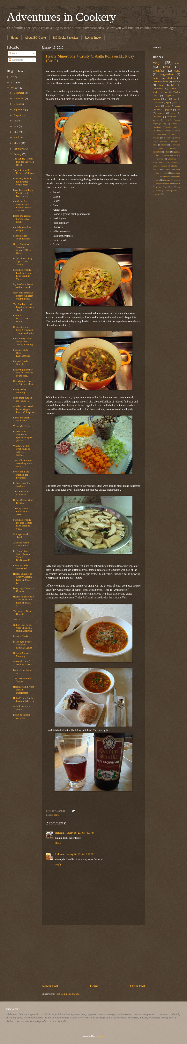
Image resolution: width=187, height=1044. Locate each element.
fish (175, 102)
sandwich (157, 116)
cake (175, 99)
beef (166, 99)
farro (158, 155)
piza (157, 176)
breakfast (158, 70)
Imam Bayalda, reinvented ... (21, 567)
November (19, 98)
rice (178, 109)
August (17, 115)
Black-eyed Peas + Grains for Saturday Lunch (22, 644)
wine (167, 191)
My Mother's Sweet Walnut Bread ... (23, 286)
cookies (160, 148)
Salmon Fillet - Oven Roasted (21, 237)
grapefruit (172, 159)
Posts (13, 53)
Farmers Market (21, 636)
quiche (169, 183)
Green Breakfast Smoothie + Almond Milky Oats (22, 248)
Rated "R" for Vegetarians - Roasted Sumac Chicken (22, 206)
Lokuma (59, 854)
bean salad (161, 134)
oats (157, 173)
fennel (166, 155)
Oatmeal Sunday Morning (21, 654)
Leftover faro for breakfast (21, 484)
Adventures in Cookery (61, 16)
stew (160, 85)
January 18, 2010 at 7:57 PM (80, 832)
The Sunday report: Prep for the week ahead (23, 307)
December (19, 92)
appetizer (170, 95)
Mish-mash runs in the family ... (22, 399)
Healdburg (157, 127)
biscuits (156, 138)
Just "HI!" (18, 619)
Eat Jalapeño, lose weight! (22, 229)
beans (174, 134)
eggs (168, 102)
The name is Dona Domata (22, 612)
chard (155, 145)
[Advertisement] (93, 954)
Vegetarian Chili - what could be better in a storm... (22, 450)
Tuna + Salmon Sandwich (20, 493)
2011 (13, 82)
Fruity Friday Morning (19, 391)
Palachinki (157, 131)
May (16, 132)
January (18, 154)
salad (177, 63)
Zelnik (177, 131)
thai (171, 187)
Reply (58, 843)
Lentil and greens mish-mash (21, 419)
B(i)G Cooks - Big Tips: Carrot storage (22, 261)
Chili (167, 120)
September (19, 109)
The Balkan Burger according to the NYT (22, 463)
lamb (155, 166)
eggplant (176, 152)
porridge (166, 180)
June (16, 126)
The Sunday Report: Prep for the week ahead (23, 161)
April (16, 137)
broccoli (167, 138)
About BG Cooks (35, 37)
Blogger (99, 1036)
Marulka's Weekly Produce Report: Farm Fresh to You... (22, 274)
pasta (167, 106)
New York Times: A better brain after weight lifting (23, 295)
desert (156, 81)
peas (159, 109)
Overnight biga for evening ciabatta (22, 663)
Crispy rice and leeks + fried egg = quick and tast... (23, 330)
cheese (164, 145)
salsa (173, 113)
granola (160, 159)
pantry (165, 173)
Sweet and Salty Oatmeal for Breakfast (21, 474)
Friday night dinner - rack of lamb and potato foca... (23, 372)
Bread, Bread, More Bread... (23, 501)
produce (177, 180)
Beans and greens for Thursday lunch (22, 218)
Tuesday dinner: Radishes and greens (21, 511)
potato (173, 88)
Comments (16, 59)
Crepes (174, 124)
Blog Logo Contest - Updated (23, 590)
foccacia (177, 155)
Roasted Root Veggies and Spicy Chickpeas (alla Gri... (23, 436)
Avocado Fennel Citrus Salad (21, 544)
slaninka (59, 832)
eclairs (167, 152)
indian (156, 78)
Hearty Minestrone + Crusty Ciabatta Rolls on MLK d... (23, 578)
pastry (177, 106)
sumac (177, 183)
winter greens (160, 92)
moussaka (168, 169)
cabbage (163, 141)
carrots (174, 141)
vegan (157, 62)
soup (56, 815)
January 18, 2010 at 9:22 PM (80, 854)
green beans (157, 162)
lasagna (164, 166)
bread (166, 66)
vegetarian (166, 74)
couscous (172, 148)
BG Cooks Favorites (65, 37)
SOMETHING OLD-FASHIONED (21, 352)
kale (173, 85)
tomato (158, 191)
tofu (178, 187)
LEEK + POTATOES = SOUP (21, 318)
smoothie (172, 116)
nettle (178, 169)
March (17, 143)
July (16, 120)
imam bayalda (171, 162)
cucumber (157, 152)
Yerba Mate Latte (22, 426)
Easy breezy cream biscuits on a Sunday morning (23, 341)
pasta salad (175, 173)
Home (14, 37)
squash (156, 120)
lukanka (174, 166)
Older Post (137, 986)
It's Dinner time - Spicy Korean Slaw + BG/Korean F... (22, 555)
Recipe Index (93, 37)
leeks (165, 81)
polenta (177, 176)
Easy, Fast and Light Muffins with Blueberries (23, 193)
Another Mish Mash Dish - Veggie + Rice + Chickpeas (23, 409)
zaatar (174, 191)
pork (158, 180)
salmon (161, 113)
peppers (168, 109)
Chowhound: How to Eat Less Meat (23, 382)
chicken (171, 78)
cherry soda (175, 145)
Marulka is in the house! (21, 708)
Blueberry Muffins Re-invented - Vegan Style (22, 181)
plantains (166, 176)
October (18, 104)
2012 (13, 77)
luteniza (156, 169)
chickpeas (157, 102)
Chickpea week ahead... (20, 536)
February (18, 148)
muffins (176, 81)
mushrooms (158, 88)
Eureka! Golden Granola (21, 363)
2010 (13, 88)
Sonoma (168, 131)
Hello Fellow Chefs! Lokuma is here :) (23, 699)
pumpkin (159, 183)
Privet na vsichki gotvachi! (21, 716)
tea (166, 187)
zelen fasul (157, 194)
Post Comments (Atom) (67, 994)
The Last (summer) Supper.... (22, 680)
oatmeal (156, 106)
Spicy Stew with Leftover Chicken (23, 172)
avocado (157, 99)
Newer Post (50, 986)
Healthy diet (171, 127)
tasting (158, 187)
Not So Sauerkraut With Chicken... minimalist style (22, 628)
